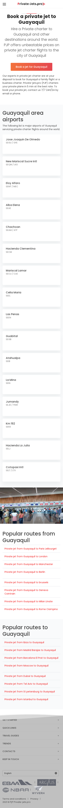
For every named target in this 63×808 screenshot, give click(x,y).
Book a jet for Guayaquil (31, 67)
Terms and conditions (14, 798)
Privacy (34, 798)
